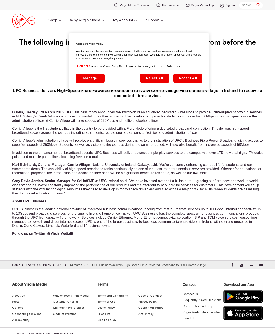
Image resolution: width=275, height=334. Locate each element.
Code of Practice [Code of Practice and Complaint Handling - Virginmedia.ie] (64, 314)
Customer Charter (65, 301)
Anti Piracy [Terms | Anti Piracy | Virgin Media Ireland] (145, 314)
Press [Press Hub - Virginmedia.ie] (15, 301)
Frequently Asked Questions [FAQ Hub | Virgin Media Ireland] (202, 300)
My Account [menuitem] (123, 20)
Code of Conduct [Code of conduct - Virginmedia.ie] (150, 295)
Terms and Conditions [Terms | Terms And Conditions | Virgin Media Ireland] (113, 295)
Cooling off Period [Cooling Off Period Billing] (150, 307)
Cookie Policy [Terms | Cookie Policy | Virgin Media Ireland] (107, 320)
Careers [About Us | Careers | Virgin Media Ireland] (17, 307)
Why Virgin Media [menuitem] (85, 20)
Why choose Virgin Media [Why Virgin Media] (71, 295)
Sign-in (230, 5)
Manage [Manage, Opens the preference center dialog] (90, 78)
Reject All (154, 78)
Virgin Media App (202, 5)
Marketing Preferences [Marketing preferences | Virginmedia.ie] (68, 307)
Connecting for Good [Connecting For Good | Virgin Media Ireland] (26, 314)
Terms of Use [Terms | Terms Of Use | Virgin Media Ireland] (106, 301)
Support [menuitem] (152, 20)
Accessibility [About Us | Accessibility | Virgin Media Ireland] (20, 320)
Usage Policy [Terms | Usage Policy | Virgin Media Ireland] (106, 307)
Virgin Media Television (135, 5)
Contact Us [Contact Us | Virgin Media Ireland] (190, 294)
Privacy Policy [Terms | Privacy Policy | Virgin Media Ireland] (147, 301)
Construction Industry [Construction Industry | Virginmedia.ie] (197, 306)
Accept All (188, 78)
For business (170, 5)
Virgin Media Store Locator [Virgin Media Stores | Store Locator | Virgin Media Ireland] (201, 312)
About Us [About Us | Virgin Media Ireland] (18, 295)
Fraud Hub (190, 318)
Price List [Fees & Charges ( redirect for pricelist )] (104, 314)
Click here (83, 66)
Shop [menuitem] (52, 20)
